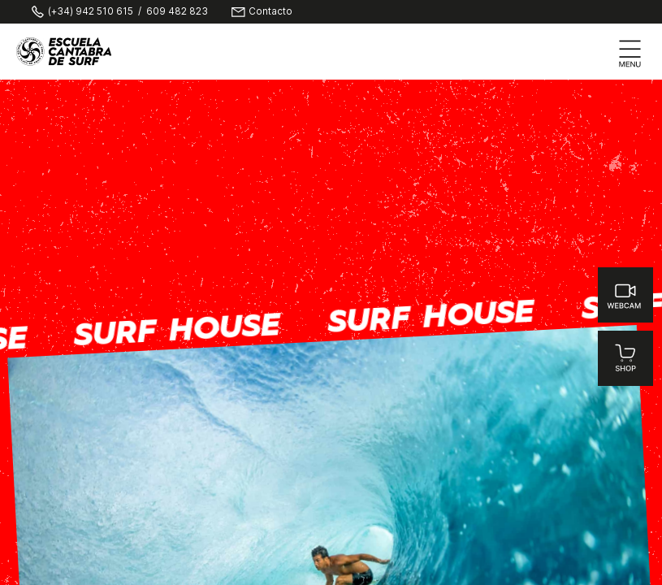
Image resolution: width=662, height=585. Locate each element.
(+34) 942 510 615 (90, 12)
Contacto (270, 12)
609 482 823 (177, 12)
